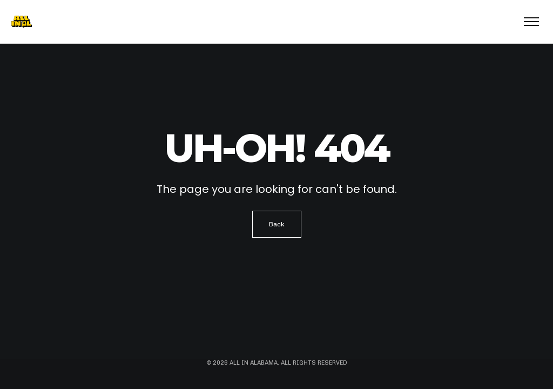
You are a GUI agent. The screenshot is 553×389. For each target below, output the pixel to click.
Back (277, 224)
